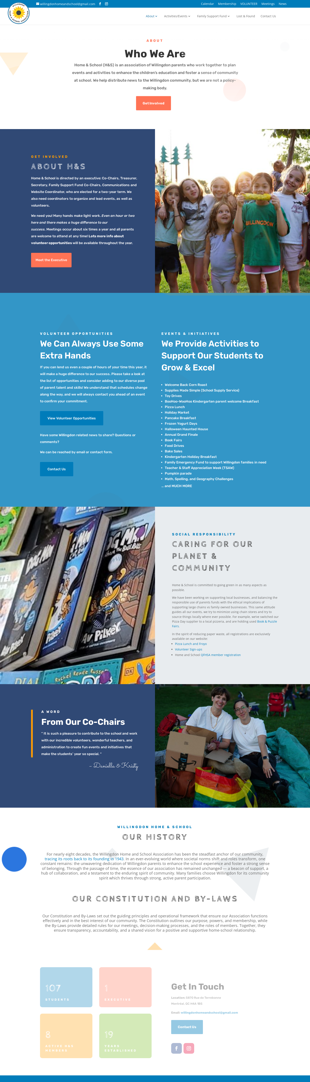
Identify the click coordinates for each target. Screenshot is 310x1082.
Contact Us (268, 16)
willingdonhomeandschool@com (209, 1012)
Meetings (268, 4)
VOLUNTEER (248, 4)
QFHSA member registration (221, 655)
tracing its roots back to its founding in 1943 (84, 858)
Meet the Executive (51, 260)
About (150, 16)
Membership (227, 4)
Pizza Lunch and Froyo (191, 644)
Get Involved (153, 104)
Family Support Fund (212, 16)
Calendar (207, 4)
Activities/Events (175, 16)
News (283, 4)
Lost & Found (246, 16)
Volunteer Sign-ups (188, 649)
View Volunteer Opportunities (71, 418)
